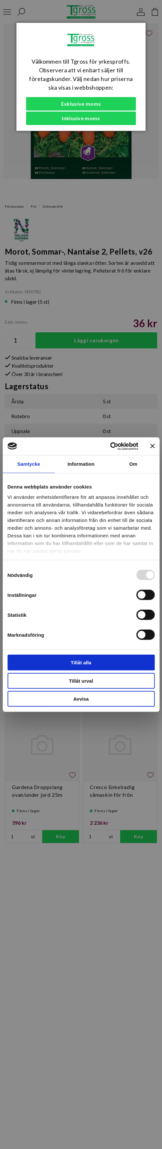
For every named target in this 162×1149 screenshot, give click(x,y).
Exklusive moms (81, 104)
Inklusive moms (81, 118)
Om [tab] (133, 464)
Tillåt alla (81, 662)
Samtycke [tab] (28, 464)
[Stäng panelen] (152, 446)
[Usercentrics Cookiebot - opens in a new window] (110, 446)
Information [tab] (81, 464)
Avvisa (81, 699)
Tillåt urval (81, 680)
